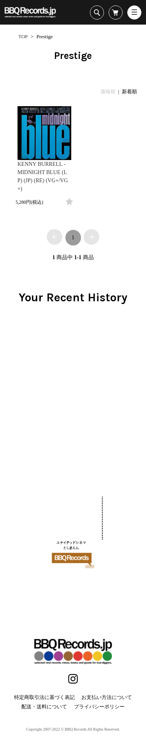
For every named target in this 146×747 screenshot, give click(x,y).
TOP (23, 36)
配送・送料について (44, 707)
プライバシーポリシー (99, 707)
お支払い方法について (106, 697)
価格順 (108, 91)
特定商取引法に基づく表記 (44, 697)
